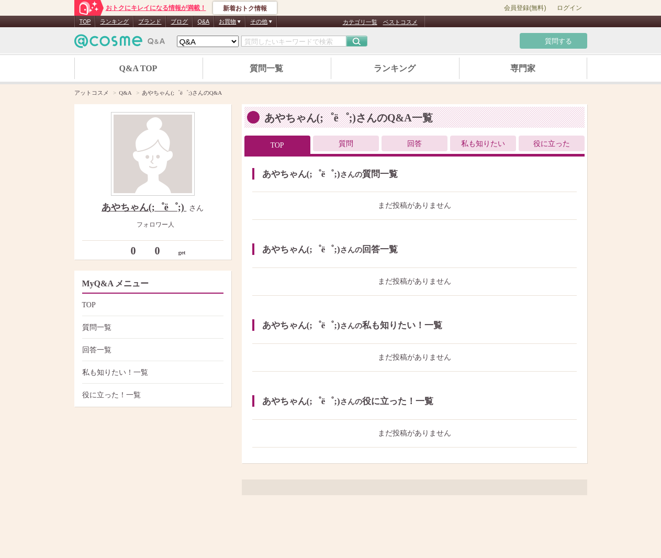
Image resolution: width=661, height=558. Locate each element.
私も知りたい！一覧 (151, 372)
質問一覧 (266, 68)
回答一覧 (151, 350)
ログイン (569, 8)
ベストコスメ (400, 22)
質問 (346, 144)
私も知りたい (483, 144)
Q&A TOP (138, 68)
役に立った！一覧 (151, 395)
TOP (85, 21)
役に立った (551, 144)
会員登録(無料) (525, 8)
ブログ (179, 21)
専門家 (522, 68)
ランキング (114, 21)
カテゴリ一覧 (360, 22)
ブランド (149, 21)
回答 (414, 144)
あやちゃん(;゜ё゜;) (144, 207)
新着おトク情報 (245, 8)
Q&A (203, 21)
